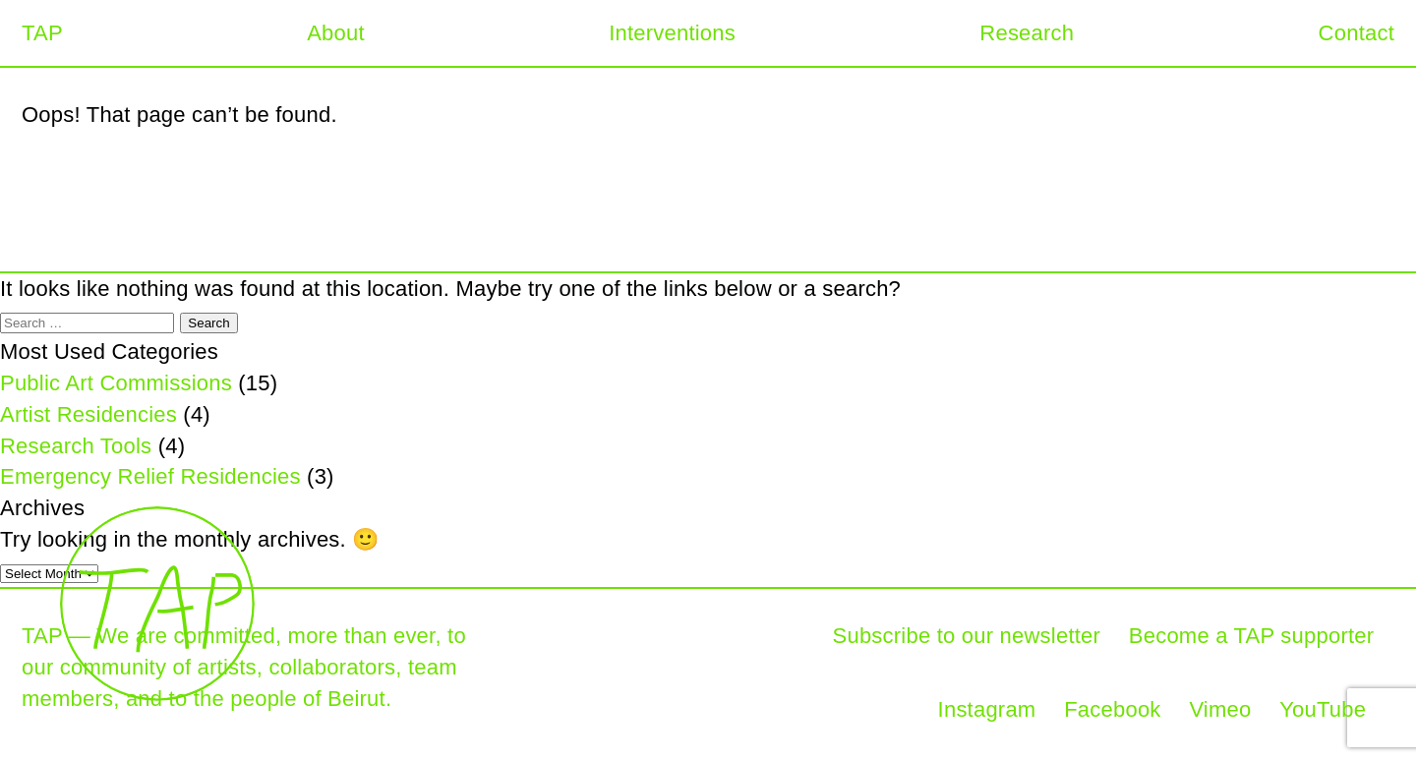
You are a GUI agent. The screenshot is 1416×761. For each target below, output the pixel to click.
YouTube (1322, 709)
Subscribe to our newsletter (967, 635)
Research (1026, 33)
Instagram (987, 709)
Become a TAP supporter (1251, 635)
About (336, 33)
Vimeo (1220, 709)
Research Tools (75, 446)
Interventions (672, 33)
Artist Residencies (88, 414)
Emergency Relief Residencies (150, 476)
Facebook (1112, 709)
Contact (1356, 33)
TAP (42, 33)
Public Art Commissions (116, 383)
